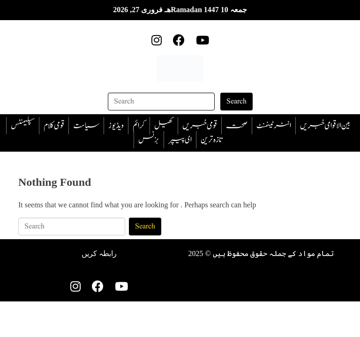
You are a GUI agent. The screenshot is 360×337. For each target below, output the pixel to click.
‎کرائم (139, 125)
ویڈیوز (116, 125)
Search (236, 101)
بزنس (148, 140)
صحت (237, 125)
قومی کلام (54, 125)
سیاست (86, 125)
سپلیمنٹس (23, 125)
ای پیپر (180, 140)
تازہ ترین (211, 140)
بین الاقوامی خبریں (325, 125)
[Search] (161, 101)
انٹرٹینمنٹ (273, 125)
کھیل (163, 125)
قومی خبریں (199, 125)
